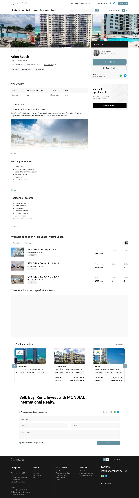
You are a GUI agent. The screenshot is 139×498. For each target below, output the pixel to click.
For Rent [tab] (29, 243)
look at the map (49, 65)
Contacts (84, 3)
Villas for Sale (60, 477)
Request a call (123, 3)
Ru (126, 10)
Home (71, 3)
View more (119, 344)
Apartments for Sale (63, 473)
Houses (36, 10)
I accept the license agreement (32, 443)
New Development (18, 10)
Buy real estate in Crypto (87, 475)
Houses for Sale (61, 475)
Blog (90, 3)
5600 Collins (60, 366)
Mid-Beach (36, 51)
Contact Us (37, 475)
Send (108, 443)
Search (53, 10)
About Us (36, 471)
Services (36, 473)
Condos (28, 10)
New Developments (62, 471)
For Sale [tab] (17, 243)
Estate (58, 480)
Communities (45, 10)
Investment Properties (86, 473)
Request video (109, 68)
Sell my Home (83, 471)
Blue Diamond (22, 366)
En (123, 10)
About (77, 3)
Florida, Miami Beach (24, 51)
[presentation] (3, 30)
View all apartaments (109, 105)
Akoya (97, 366)
